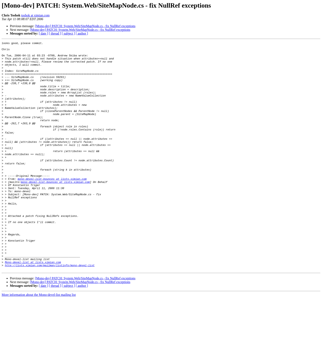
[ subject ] (68, 33)
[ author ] (82, 33)
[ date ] (43, 33)
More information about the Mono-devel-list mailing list (39, 340)
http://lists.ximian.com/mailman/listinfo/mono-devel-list (50, 310)
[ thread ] (55, 33)
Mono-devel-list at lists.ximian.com (33, 306)
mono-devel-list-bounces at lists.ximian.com (52, 206)
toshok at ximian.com (35, 15)
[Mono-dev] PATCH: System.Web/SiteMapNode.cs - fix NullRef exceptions (85, 26)
